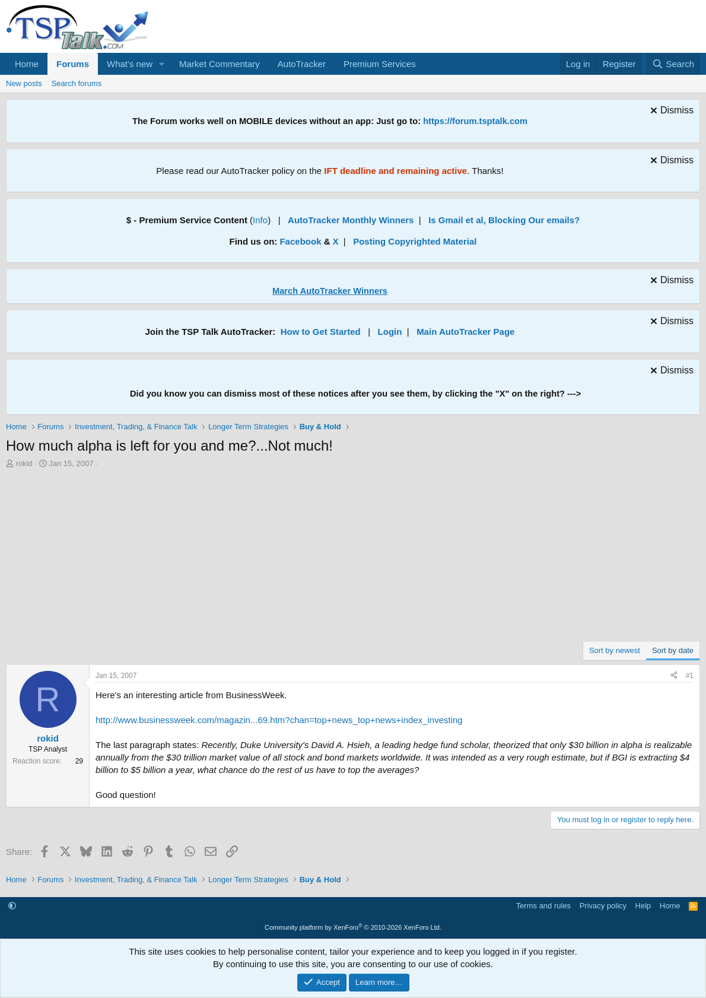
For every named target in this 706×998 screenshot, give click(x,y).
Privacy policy (603, 905)
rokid (24, 463)
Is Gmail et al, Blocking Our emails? (504, 220)
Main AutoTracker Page (465, 332)
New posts (24, 83)
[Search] (673, 64)
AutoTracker (302, 64)
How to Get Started (321, 332)
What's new (129, 64)
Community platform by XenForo (353, 927)
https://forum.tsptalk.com (475, 121)
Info (260, 220)
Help (643, 905)
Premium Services (380, 64)
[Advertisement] (353, 558)
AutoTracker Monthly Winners (351, 220)
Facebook (300, 241)
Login (390, 332)
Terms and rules (543, 905)
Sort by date (673, 650)
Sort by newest (614, 650)
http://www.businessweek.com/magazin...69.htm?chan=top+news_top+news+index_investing (279, 720)
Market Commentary (219, 64)
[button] (162, 64)
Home (27, 64)
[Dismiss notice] (670, 112)
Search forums (77, 83)
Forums (72, 64)
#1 (690, 675)
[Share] (674, 676)
